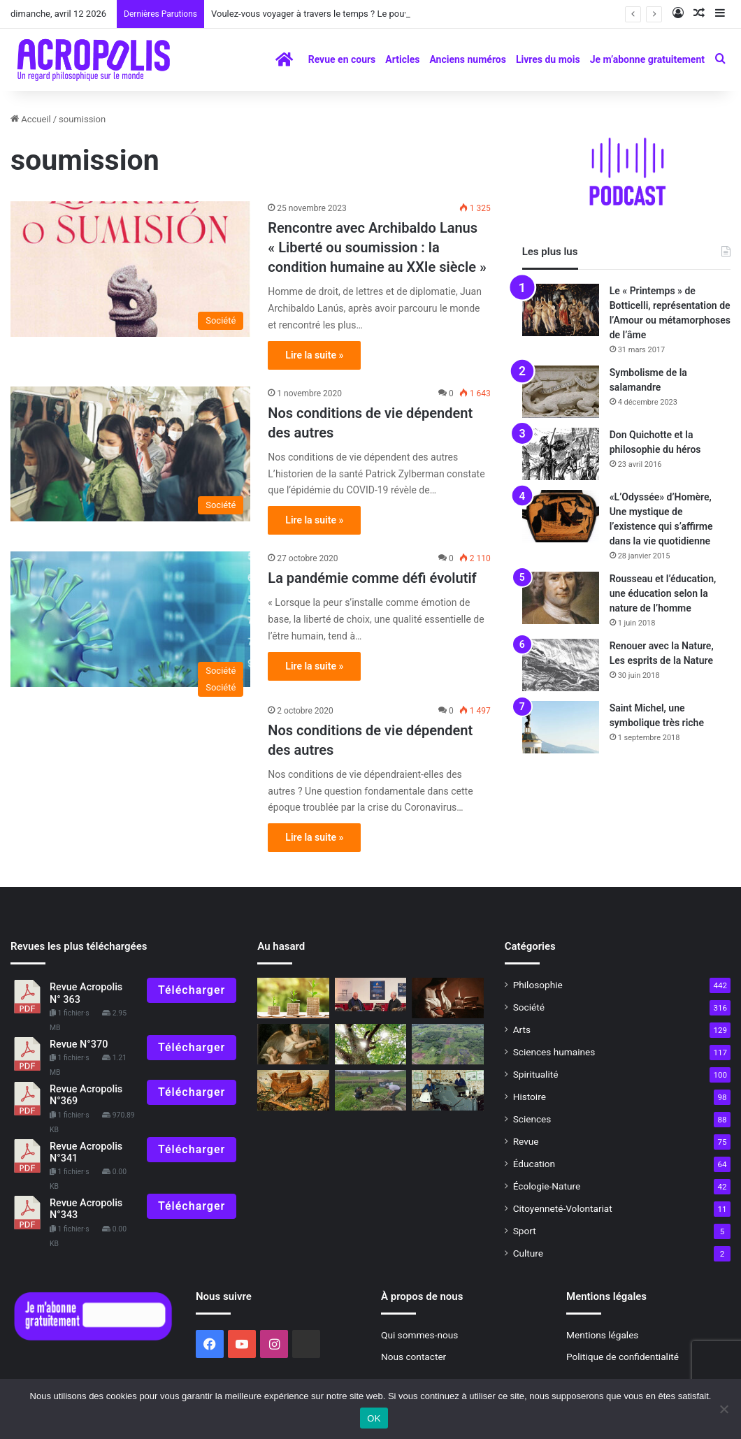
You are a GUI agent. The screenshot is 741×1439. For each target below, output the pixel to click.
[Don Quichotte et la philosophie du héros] (560, 454)
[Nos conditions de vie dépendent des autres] (130, 454)
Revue (526, 1141)
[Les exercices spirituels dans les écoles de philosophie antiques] (447, 998)
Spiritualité (536, 1074)
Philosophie (538, 984)
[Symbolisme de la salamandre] (560, 392)
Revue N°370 (79, 1044)
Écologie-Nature (546, 1186)
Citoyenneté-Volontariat (562, 1208)
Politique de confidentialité (622, 1356)
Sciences (532, 1119)
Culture (528, 1253)
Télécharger (191, 990)
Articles (402, 59)
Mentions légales (602, 1334)
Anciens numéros (467, 59)
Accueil (30, 119)
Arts (522, 1029)
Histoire (529, 1096)
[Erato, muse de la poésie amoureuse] (293, 1044)
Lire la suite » (314, 355)
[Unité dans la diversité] (293, 998)
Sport (524, 1230)
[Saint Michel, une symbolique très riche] (560, 727)
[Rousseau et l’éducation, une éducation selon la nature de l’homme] (560, 598)
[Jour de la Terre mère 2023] (370, 1090)
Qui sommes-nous (419, 1334)
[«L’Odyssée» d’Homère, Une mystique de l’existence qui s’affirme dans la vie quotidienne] (560, 516)
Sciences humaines (554, 1051)
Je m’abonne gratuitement (647, 59)
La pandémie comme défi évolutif (372, 578)
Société (529, 1007)
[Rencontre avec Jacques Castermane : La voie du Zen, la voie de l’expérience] (370, 994)
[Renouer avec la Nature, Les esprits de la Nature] (560, 665)
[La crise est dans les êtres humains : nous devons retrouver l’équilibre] (370, 1044)
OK (373, 1418)
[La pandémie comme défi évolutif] (130, 619)
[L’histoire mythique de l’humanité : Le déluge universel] (293, 1090)
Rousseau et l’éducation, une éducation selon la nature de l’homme (663, 593)
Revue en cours (342, 59)
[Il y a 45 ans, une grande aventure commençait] (447, 1090)
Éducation (534, 1163)
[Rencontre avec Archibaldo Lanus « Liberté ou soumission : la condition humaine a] (130, 269)
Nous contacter (413, 1356)
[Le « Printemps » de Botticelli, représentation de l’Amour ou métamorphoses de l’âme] (560, 310)
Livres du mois (548, 59)
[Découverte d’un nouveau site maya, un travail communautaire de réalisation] (447, 1044)
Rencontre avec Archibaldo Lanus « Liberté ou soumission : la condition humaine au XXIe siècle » (378, 247)
